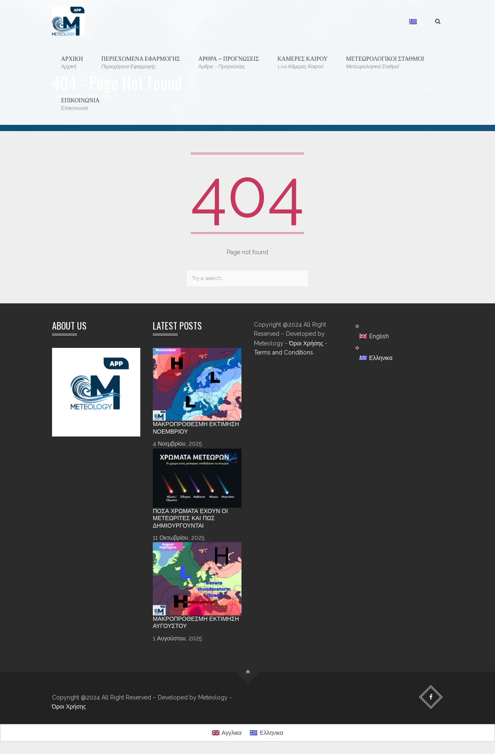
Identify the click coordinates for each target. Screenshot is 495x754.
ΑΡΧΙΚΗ (72, 62)
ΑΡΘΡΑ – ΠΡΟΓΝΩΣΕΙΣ (228, 62)
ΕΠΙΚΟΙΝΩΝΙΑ (80, 103)
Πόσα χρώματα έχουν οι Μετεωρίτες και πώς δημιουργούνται (190, 518)
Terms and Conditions (283, 352)
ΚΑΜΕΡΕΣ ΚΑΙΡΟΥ (302, 62)
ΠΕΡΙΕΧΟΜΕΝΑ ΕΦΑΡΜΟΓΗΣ (140, 62)
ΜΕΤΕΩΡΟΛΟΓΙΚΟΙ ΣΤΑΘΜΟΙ (385, 62)
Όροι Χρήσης (306, 343)
